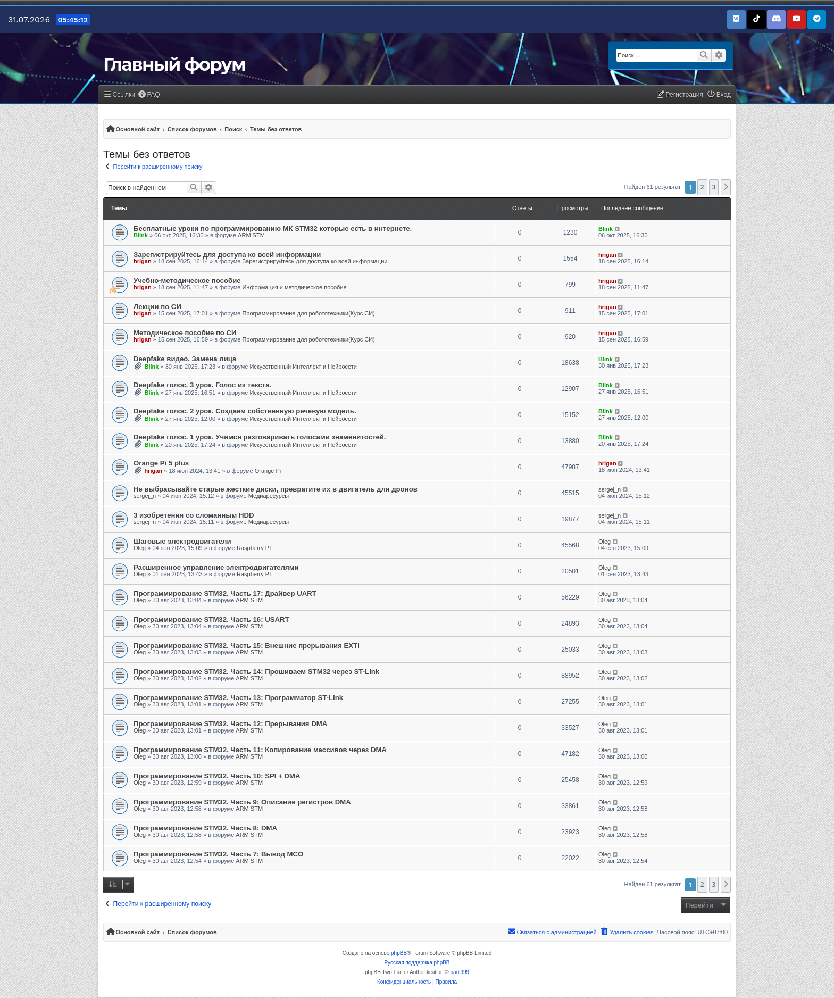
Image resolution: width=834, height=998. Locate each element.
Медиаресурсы (268, 496)
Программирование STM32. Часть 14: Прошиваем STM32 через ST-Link (256, 672)
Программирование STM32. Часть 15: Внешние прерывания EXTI (247, 646)
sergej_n (145, 496)
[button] (726, 187)
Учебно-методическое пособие (187, 281)
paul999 (460, 972)
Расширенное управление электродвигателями (216, 567)
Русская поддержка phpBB (416, 963)
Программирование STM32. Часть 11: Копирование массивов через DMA (260, 750)
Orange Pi (268, 471)
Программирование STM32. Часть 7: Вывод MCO (218, 854)
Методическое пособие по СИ (185, 333)
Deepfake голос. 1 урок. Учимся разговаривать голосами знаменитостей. (260, 437)
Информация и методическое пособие (294, 287)
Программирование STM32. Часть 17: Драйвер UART (225, 593)
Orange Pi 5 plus (161, 463)
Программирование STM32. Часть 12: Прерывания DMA (230, 724)
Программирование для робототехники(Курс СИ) (308, 313)
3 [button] (714, 187)
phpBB (399, 953)
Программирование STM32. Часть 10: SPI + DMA (217, 776)
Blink (141, 235)
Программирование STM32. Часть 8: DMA (205, 828)
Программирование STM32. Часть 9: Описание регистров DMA (242, 802)
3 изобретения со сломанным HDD (194, 515)
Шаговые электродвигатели (182, 541)
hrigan (143, 261)
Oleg (140, 548)
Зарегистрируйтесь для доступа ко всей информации (227, 255)
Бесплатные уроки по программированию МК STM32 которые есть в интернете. (273, 228)
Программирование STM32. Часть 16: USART (211, 619)
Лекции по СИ (157, 307)
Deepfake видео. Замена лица (185, 359)
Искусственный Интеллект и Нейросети (303, 366)
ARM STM (251, 235)
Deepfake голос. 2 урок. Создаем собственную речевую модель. (245, 411)
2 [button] (702, 187)
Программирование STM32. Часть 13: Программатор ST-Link (238, 698)
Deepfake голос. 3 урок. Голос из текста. (202, 385)
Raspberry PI (254, 548)
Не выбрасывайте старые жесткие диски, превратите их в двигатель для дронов (276, 489)
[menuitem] (149, 95)
